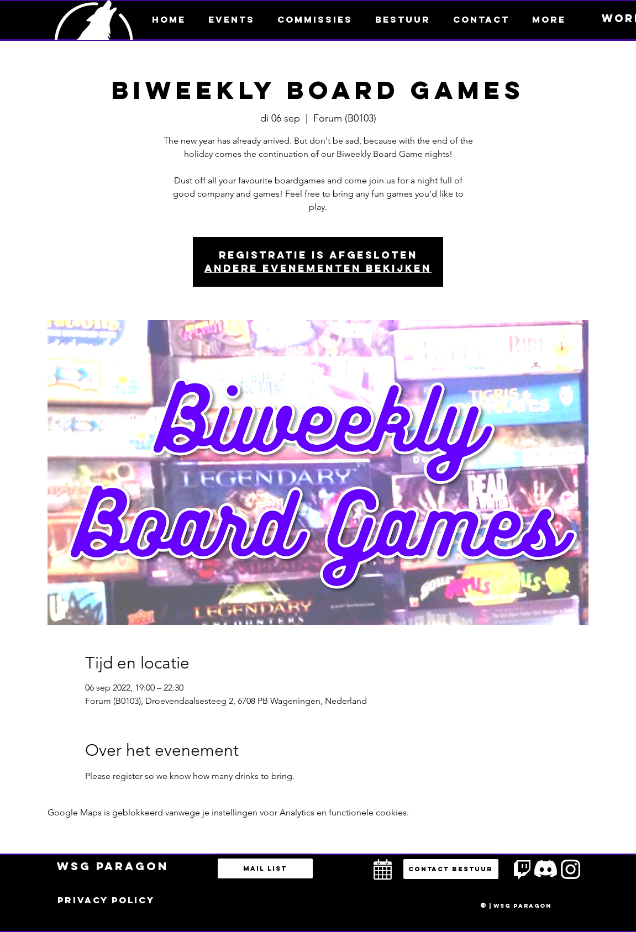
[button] (549, 19)
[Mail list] (265, 868)
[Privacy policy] (106, 900)
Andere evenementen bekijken (318, 268)
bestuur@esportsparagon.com (195, 929)
